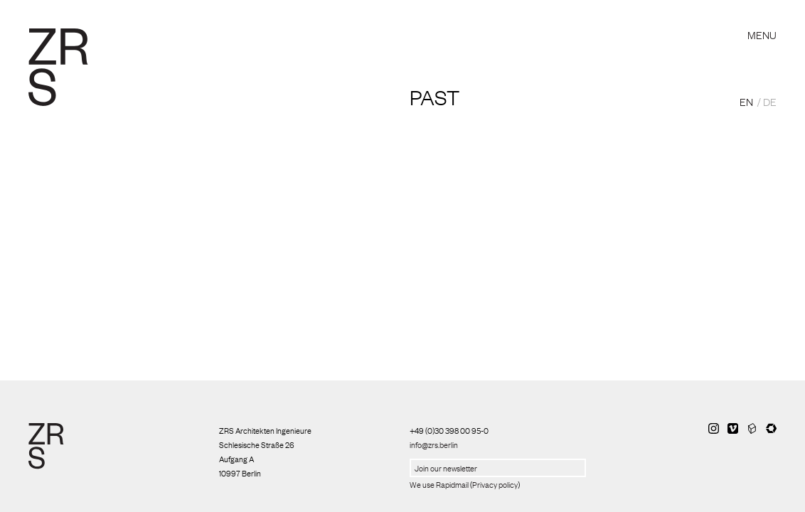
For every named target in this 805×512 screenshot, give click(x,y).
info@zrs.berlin (434, 444)
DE (770, 101)
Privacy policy (495, 484)
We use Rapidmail (439, 484)
